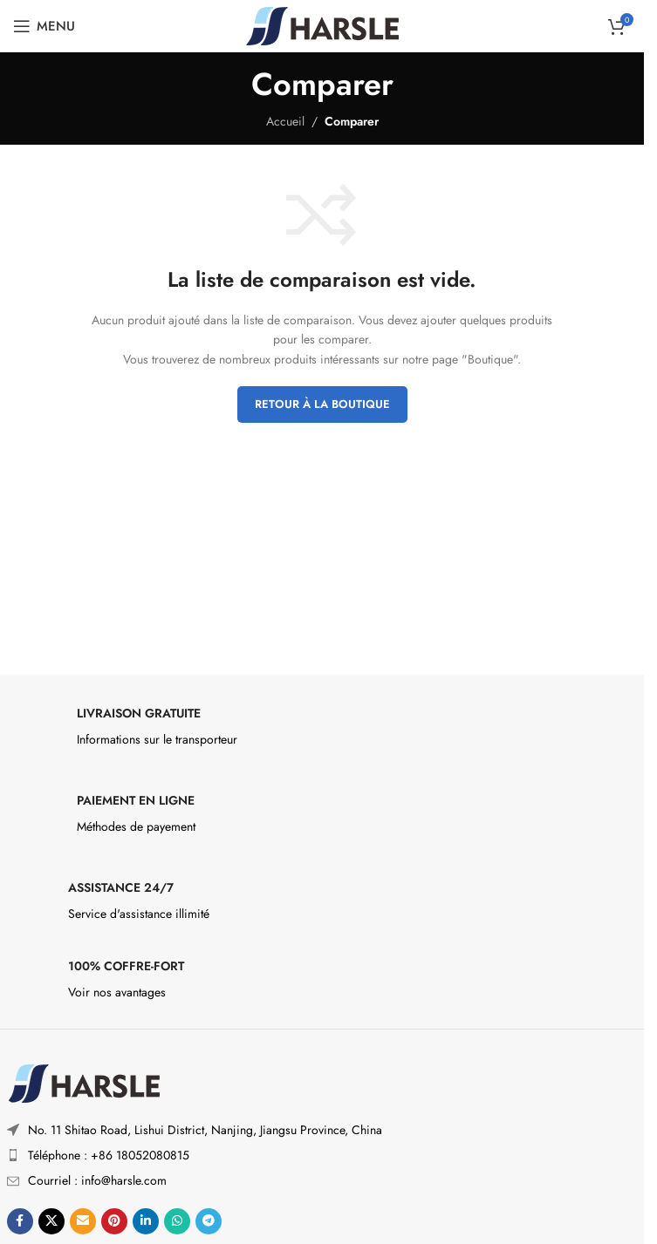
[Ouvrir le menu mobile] (44, 26)
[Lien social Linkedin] (146, 1221)
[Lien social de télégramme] (208, 1221)
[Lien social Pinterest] (114, 1221)
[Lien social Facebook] (20, 1221)
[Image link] (83, 1082)
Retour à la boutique (322, 404)
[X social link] (51, 1221)
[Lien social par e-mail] (83, 1221)
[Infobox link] (322, 731)
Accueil (285, 121)
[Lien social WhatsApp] (177, 1221)
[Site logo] (322, 24)
